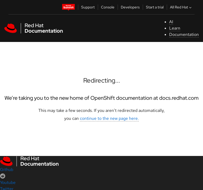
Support (88, 7)
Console (107, 7)
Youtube (8, 182)
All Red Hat (181, 7)
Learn (174, 28)
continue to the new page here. (109, 118)
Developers (130, 7)
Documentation (184, 34)
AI (171, 22)
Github (6, 169)
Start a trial (155, 7)
